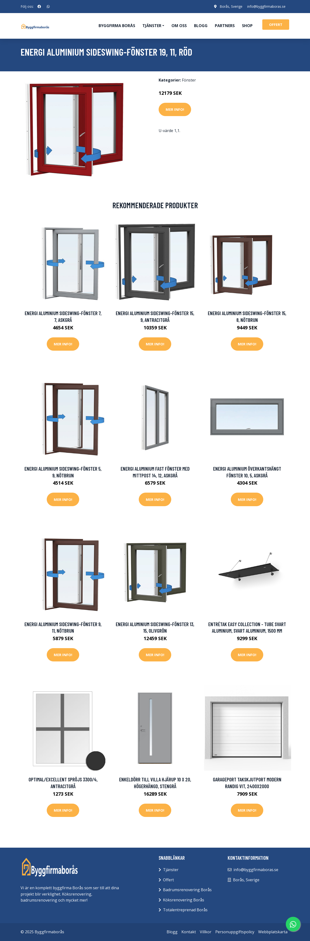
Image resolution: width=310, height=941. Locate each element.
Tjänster (170, 869)
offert (275, 24)
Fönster (189, 80)
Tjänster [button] (151, 25)
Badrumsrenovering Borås (187, 889)
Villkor (205, 931)
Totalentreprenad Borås (185, 909)
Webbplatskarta (272, 931)
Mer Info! (175, 109)
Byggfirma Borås (117, 25)
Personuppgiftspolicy (234, 931)
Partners (225, 25)
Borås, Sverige (231, 6)
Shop (247, 25)
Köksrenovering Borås (183, 900)
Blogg (201, 25)
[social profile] (39, 6)
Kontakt (188, 931)
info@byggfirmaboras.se (266, 6)
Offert (168, 879)
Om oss (179, 25)
